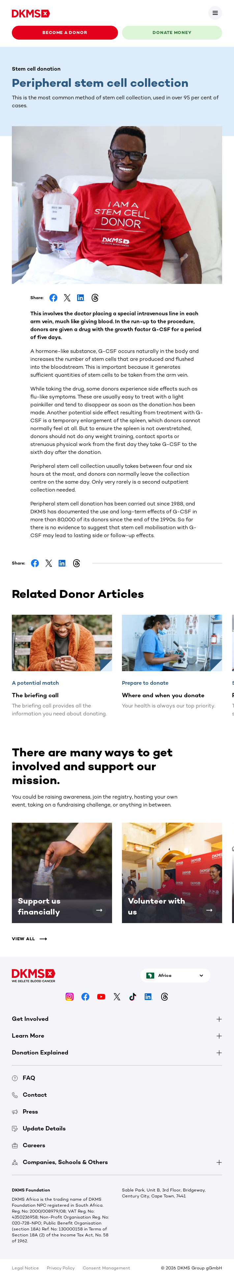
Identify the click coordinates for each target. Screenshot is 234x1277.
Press (25, 1111)
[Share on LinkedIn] (81, 298)
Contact (29, 1094)
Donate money (172, 32)
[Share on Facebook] (53, 298)
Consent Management (106, 1267)
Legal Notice (25, 1267)
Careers (28, 1145)
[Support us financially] (99, 910)
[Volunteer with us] (209, 910)
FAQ (23, 1078)
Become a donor (65, 32)
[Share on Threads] (95, 298)
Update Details (39, 1128)
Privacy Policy (61, 1267)
